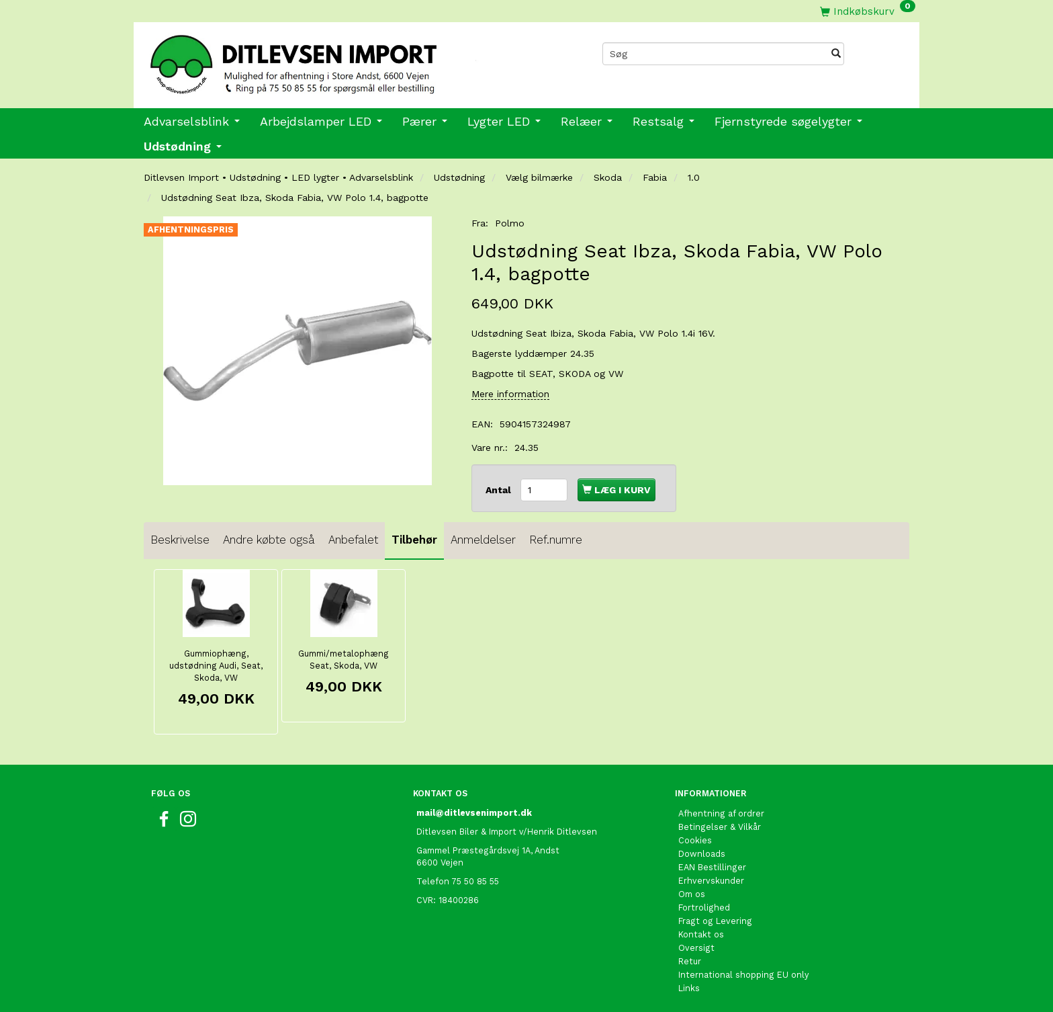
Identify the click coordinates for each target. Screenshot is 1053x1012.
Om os (691, 894)
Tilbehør (414, 539)
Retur (689, 961)
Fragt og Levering (715, 921)
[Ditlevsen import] (330, 59)
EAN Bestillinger (712, 867)
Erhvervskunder (711, 881)
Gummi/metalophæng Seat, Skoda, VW (343, 659)
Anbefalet (353, 539)
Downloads (701, 854)
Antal (500, 489)
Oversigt (696, 948)
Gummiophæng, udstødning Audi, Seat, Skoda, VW (216, 665)
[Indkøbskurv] (867, 11)
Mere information (510, 393)
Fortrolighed (704, 907)
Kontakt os (701, 934)
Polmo (509, 223)
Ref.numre (555, 539)
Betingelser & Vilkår (719, 827)
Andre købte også (269, 539)
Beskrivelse (180, 539)
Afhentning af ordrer (721, 813)
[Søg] (836, 53)
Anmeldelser (483, 539)
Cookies (695, 840)
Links (689, 988)
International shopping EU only (743, 975)
